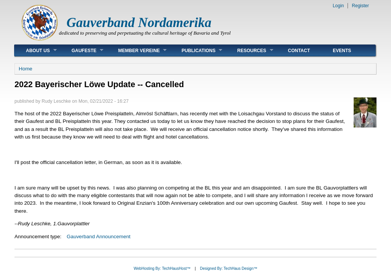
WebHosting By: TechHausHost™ (162, 268)
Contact (299, 50)
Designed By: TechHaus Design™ (228, 268)
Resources (249, 50)
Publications (196, 50)
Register (360, 5)
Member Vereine (137, 50)
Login (338, 5)
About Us (35, 50)
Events (342, 50)
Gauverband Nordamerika (139, 22)
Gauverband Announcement (98, 236)
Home (25, 69)
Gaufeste (81, 50)
